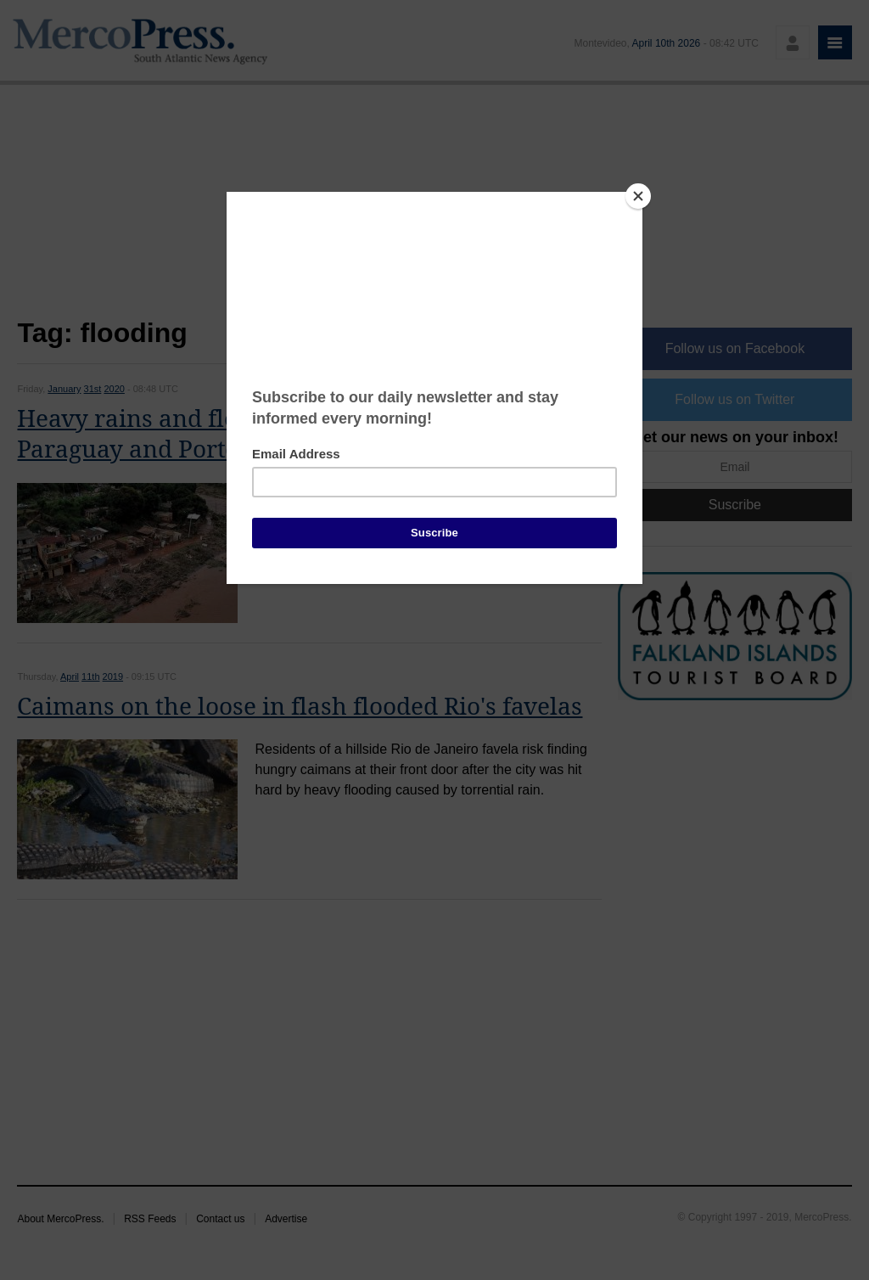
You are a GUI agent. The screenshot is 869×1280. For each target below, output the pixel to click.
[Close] (638, 196)
